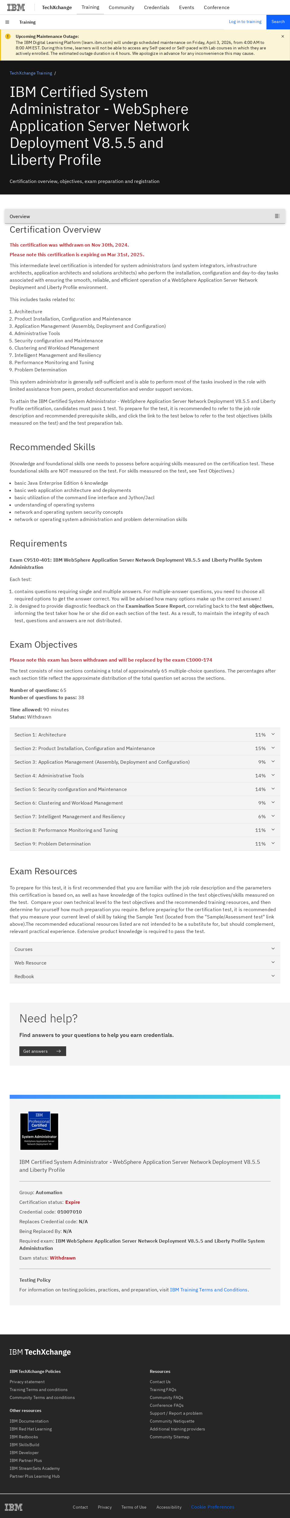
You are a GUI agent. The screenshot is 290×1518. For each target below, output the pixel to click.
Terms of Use (134, 1507)
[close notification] (283, 36)
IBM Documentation (29, 1421)
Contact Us (160, 1381)
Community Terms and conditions (42, 1397)
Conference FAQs (167, 1405)
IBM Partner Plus (26, 1460)
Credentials (157, 7)
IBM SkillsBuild (24, 1444)
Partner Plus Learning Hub (35, 1476)
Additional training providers (177, 1429)
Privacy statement (27, 1381)
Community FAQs (166, 1397)
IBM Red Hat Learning (31, 1429)
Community (121, 7)
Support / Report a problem (176, 1413)
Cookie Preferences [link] (213, 1507)
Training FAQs (163, 1389)
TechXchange (57, 7)
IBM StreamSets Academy (35, 1468)
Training (90, 7)
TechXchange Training (31, 73)
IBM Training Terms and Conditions (208, 1290)
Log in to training (245, 21)
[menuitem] (27, 22)
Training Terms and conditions (39, 1389)
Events (186, 7)
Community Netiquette (172, 1421)
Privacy (105, 1507)
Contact (80, 1507)
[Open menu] (7, 22)
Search (278, 21)
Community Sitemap (169, 1437)
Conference (217, 7)
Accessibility (169, 1507)
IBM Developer (24, 1452)
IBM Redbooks (24, 1437)
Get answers (42, 1051)
